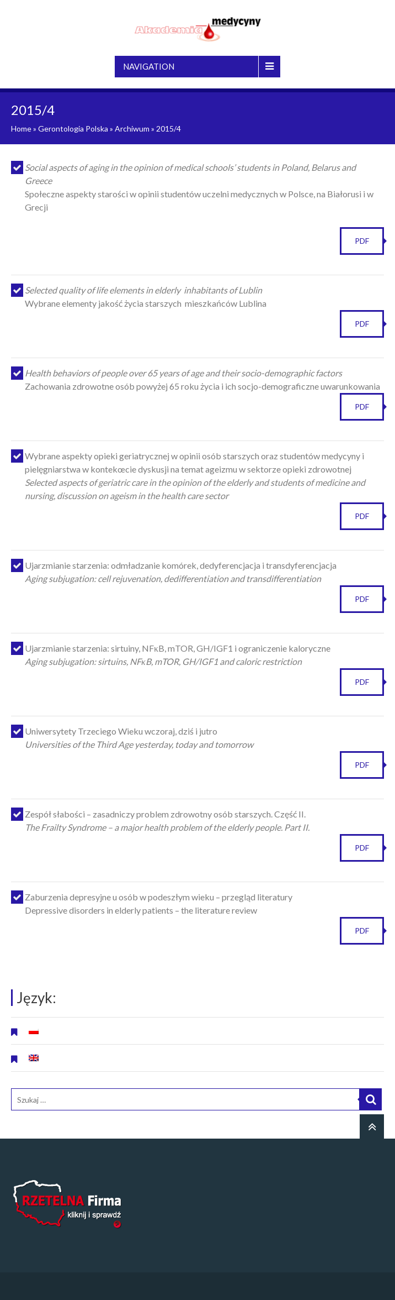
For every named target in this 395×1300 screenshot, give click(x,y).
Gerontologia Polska (73, 128)
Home (21, 128)
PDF (362, 240)
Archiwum (132, 128)
